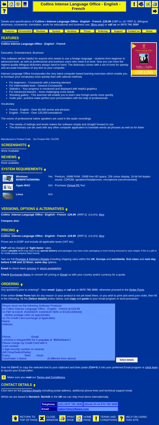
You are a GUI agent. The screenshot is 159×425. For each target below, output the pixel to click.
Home (149, 31)
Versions (72, 31)
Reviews (40, 31)
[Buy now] (97, 24)
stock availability (50, 268)
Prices (87, 31)
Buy (101, 214)
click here (151, 367)
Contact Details (31, 390)
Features (9, 31)
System (56, 31)
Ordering (103, 31)
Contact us (134, 31)
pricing (31, 268)
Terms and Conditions (51, 377)
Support (118, 31)
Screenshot (25, 31)
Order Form (136, 289)
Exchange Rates (20, 274)
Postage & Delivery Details (32, 259)
